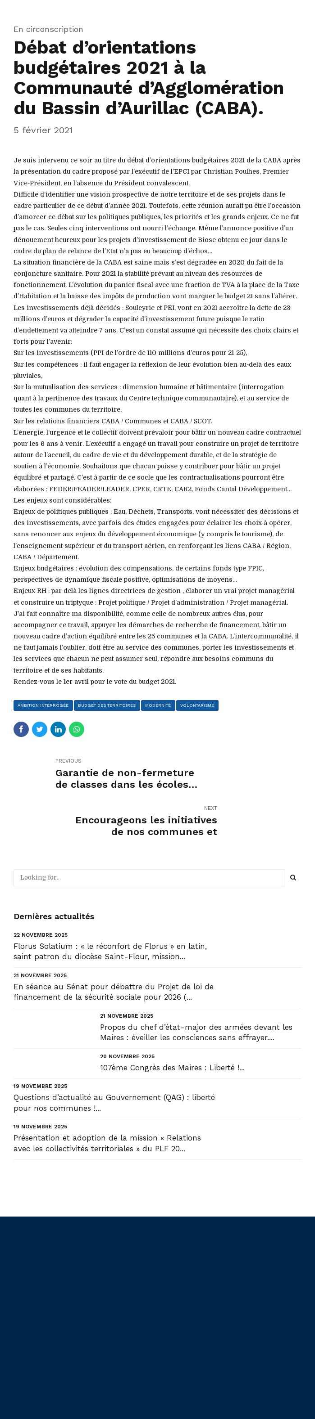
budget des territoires (108, 705)
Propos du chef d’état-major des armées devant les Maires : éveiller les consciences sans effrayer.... (196, 985)
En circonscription (48, 29)
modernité (160, 705)
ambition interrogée (43, 705)
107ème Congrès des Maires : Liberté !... (172, 1020)
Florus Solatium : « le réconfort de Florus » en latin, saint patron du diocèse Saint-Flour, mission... (110, 904)
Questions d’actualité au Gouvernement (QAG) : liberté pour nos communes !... (114, 1056)
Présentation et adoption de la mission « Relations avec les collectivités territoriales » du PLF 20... (107, 1096)
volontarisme (201, 705)
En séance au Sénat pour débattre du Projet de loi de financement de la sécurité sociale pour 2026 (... (114, 945)
